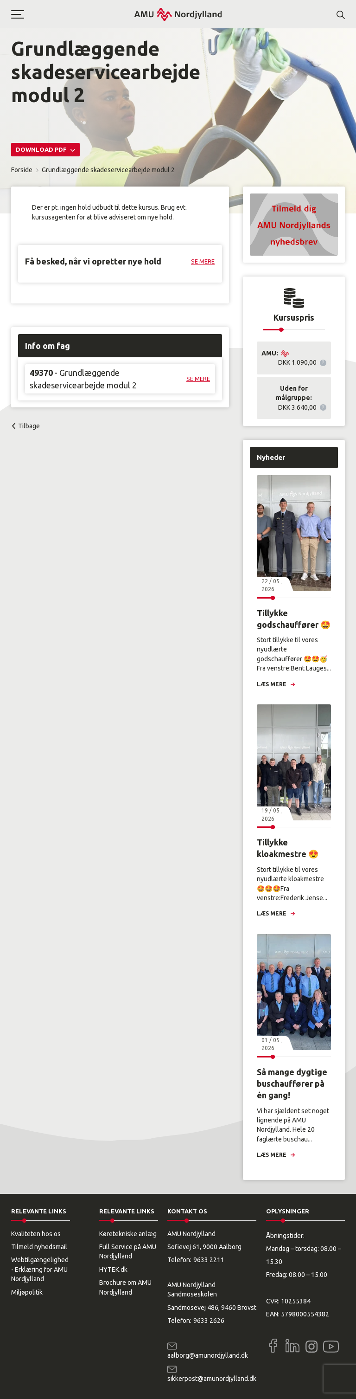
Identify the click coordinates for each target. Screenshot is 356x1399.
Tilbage (29, 426)
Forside (21, 170)
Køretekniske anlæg (128, 1234)
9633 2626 (208, 1320)
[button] (72, 14)
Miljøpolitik (27, 1292)
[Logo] (178, 14)
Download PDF (42, 149)
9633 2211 (208, 1260)
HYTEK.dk (113, 1269)
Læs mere (271, 684)
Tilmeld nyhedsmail (39, 1247)
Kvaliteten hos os (36, 1234)
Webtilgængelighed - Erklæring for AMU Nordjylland (40, 1269)
